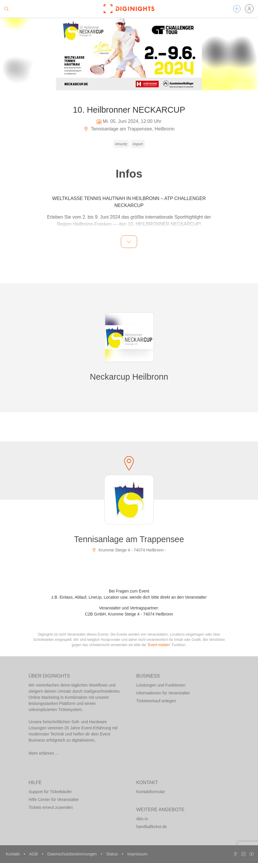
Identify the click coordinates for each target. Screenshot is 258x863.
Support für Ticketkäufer (50, 791)
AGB (34, 854)
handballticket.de (151, 826)
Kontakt (13, 854)
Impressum (137, 854)
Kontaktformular (150, 791)
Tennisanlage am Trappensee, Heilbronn (129, 128)
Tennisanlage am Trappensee (129, 539)
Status (112, 854)
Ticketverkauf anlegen (156, 700)
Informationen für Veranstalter (163, 693)
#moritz (121, 144)
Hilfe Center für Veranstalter (54, 799)
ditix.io (142, 818)
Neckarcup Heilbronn (129, 376)
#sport (137, 144)
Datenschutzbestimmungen (72, 854)
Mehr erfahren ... (44, 753)
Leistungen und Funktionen (160, 685)
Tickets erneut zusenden (51, 807)
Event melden (158, 645)
